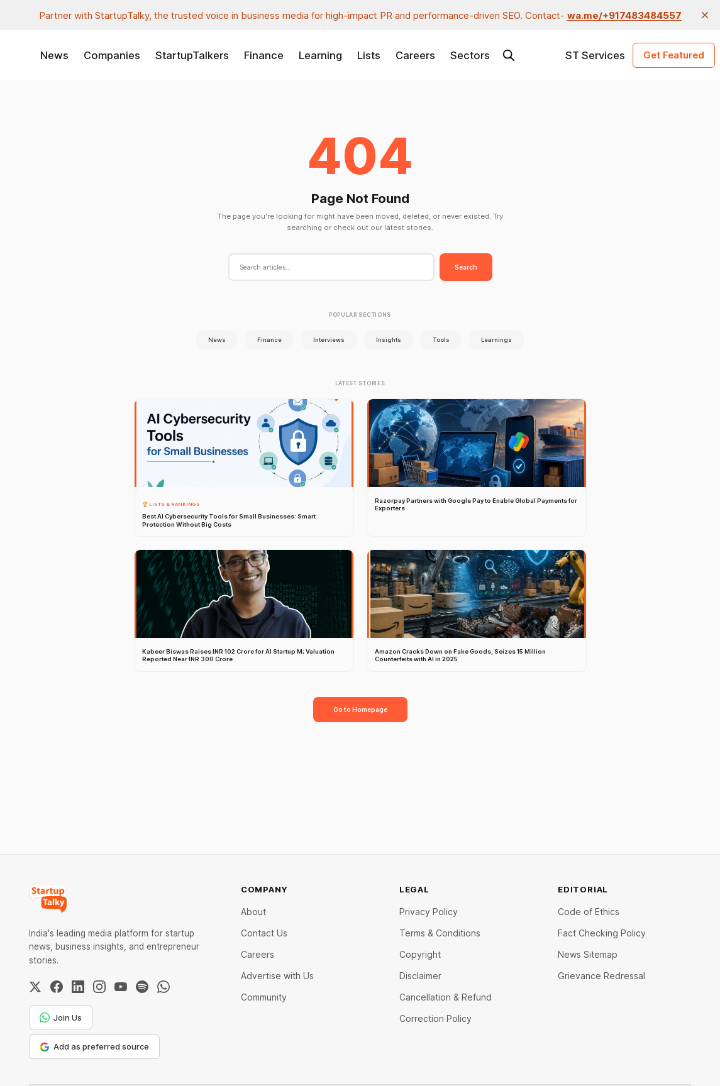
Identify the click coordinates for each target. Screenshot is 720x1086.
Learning (320, 55)
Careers (415, 55)
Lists (368, 55)
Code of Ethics (588, 911)
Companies (112, 55)
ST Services (595, 55)
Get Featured (673, 55)
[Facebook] (56, 986)
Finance (264, 55)
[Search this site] (508, 55)
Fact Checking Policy (602, 933)
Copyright (420, 954)
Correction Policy (435, 1018)
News (54, 55)
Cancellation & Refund (445, 997)
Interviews (329, 339)
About (253, 911)
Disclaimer (420, 975)
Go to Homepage (360, 709)
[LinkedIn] (78, 986)
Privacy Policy (428, 911)
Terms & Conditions (439, 933)
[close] (705, 15)
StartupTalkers (192, 55)
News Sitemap (588, 954)
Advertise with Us (277, 975)
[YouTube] (120, 986)
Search (466, 267)
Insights (388, 339)
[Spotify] (142, 986)
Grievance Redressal (601, 975)
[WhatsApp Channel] (163, 986)
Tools (441, 339)
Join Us (61, 1017)
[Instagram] (99, 986)
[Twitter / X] (35, 986)
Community (264, 997)
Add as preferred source (94, 1046)
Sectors (470, 55)
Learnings (496, 339)
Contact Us (264, 933)
